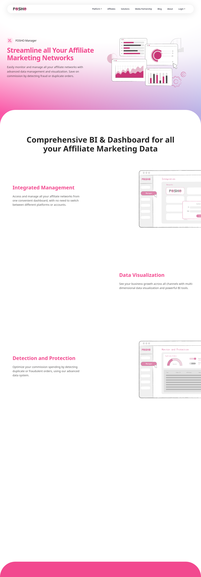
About (170, 9)
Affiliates (111, 9)
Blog (160, 9)
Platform (96, 9)
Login (181, 9)
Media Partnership (143, 9)
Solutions (125, 9)
